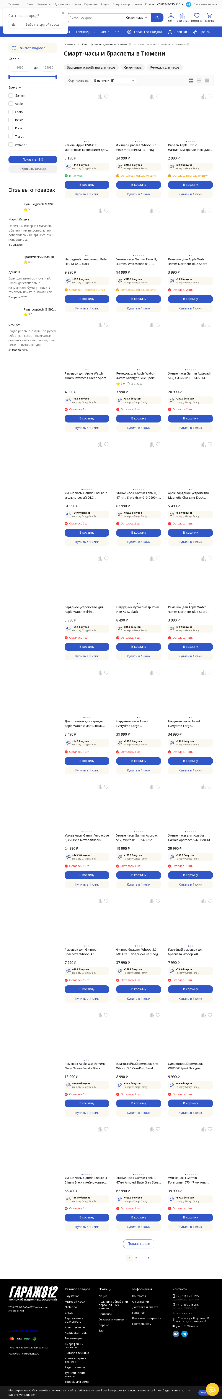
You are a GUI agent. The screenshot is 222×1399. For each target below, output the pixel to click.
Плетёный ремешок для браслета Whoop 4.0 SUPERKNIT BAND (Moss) (186, 951)
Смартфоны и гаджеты (74, 1345)
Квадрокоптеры (76, 1333)
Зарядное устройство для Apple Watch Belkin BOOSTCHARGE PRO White (84, 609)
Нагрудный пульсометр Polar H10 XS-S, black (137, 609)
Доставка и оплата (68, 4)
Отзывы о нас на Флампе (23, 1330)
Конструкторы (75, 1327)
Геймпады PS (85, 32)
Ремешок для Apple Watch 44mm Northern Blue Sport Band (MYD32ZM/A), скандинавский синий (187, 261)
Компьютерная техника (75, 1360)
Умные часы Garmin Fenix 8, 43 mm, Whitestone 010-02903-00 (136, 261)
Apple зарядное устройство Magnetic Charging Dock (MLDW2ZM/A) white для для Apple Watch (189, 495)
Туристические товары (75, 1374)
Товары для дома (77, 1382)
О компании (140, 1302)
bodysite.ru (32, 1353)
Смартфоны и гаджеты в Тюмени (104, 44)
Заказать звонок (206, 4)
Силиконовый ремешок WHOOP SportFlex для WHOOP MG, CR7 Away (185, 1066)
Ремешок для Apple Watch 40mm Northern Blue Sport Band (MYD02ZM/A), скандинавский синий (187, 609)
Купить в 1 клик (87, 194)
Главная (69, 44)
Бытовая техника (77, 1353)
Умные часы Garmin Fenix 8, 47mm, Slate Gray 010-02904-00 (137, 495)
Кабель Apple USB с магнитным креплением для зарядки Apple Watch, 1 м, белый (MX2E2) (189, 147)
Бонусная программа (127, 4)
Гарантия (90, 4)
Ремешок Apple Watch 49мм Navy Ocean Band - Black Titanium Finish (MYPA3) (85, 1066)
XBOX (105, 32)
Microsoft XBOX (75, 1302)
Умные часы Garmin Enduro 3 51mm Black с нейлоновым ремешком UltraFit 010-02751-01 (86, 1180)
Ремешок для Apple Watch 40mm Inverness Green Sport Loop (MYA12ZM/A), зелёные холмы (86, 375)
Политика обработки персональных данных (113, 1305)
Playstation (72, 1296)
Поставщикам (142, 1324)
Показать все (138, 1243)
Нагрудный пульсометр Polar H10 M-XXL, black (86, 261)
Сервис (104, 1325)
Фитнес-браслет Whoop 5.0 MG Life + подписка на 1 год (137, 951)
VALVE (69, 1313)
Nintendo (71, 1307)
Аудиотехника (75, 1367)
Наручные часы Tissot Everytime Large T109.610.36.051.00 (184, 723)
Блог (102, 1330)
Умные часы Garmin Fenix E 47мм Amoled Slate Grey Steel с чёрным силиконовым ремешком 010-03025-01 (137, 1180)
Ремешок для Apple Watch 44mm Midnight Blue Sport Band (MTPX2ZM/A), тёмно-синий (136, 375)
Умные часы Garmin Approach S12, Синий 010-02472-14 (189, 375)
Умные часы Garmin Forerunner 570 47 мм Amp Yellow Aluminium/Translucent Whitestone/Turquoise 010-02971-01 (189, 1180)
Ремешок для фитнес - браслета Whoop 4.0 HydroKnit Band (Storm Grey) (85, 951)
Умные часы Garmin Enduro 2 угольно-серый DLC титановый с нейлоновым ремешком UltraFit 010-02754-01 (86, 495)
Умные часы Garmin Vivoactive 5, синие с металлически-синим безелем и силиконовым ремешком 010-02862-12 (87, 837)
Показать (30, 159)
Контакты (44, 4)
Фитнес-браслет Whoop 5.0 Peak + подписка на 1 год (136, 147)
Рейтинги (105, 1314)
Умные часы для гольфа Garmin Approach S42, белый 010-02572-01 (189, 837)
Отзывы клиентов (111, 1319)
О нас (30, 4)
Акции (105, 4)
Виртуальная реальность (74, 1320)
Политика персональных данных (28, 1347)
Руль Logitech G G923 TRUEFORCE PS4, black (56, 204)
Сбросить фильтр (33, 169)
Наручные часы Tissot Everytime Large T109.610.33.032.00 (132, 723)
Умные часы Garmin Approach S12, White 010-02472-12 (137, 837)
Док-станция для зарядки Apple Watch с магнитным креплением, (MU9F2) (84, 723)
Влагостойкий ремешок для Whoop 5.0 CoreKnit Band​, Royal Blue (137, 1066)
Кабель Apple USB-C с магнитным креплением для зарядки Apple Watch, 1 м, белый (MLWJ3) (85, 147)
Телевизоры (73, 1338)
